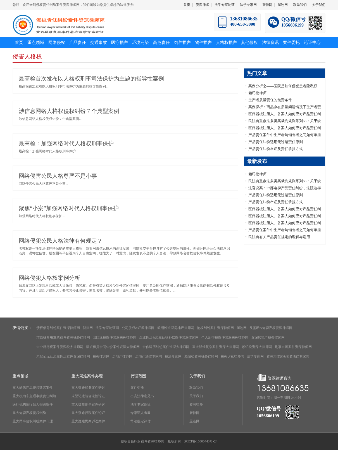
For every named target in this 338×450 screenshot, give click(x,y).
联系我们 (300, 5)
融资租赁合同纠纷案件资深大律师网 (113, 347)
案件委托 (137, 388)
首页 (187, 5)
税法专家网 (173, 356)
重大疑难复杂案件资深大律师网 (215, 347)
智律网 (267, 5)
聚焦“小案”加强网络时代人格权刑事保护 (69, 208)
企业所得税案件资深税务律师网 (59, 347)
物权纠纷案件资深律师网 (215, 328)
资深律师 (202, 5)
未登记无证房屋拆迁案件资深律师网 (63, 356)
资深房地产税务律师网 (268, 337)
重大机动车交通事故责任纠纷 (34, 396)
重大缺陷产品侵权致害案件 (33, 388)
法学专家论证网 (107, 328)
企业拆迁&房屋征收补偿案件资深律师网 (169, 337)
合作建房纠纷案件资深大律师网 (165, 347)
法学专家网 (248, 5)
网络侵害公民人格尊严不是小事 (58, 176)
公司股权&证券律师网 (138, 328)
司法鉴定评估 (140, 421)
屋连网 (283, 5)
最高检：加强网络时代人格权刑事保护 (66, 143)
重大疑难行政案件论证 (88, 413)
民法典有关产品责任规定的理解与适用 (279, 237)
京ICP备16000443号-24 (201, 441)
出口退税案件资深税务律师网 (114, 337)
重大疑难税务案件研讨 (88, 388)
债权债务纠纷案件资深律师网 (58, 328)
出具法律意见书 (142, 396)
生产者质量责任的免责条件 (270, 100)
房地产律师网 (122, 356)
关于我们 (318, 5)
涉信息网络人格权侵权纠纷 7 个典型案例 (69, 111)
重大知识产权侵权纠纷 (29, 413)
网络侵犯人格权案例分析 (49, 278)
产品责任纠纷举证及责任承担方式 (275, 149)
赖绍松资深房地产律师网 (175, 328)
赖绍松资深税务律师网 (201, 356)
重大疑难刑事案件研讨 (88, 404)
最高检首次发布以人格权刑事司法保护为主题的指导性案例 (91, 78)
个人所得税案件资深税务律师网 (224, 337)
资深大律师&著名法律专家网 (287, 356)
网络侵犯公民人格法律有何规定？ (61, 241)
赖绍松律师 (257, 93)
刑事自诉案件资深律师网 (293, 347)
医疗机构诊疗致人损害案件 (33, 404)
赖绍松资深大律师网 (257, 347)
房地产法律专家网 (148, 356)
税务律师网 (101, 356)
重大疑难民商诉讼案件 (88, 421)
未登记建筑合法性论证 (88, 396)
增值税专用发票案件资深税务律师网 (63, 337)
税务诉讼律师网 (232, 356)
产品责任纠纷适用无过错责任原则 (275, 142)
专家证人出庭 (140, 413)
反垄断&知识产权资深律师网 (270, 328)
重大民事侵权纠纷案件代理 (33, 421)
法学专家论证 (225, 5)
